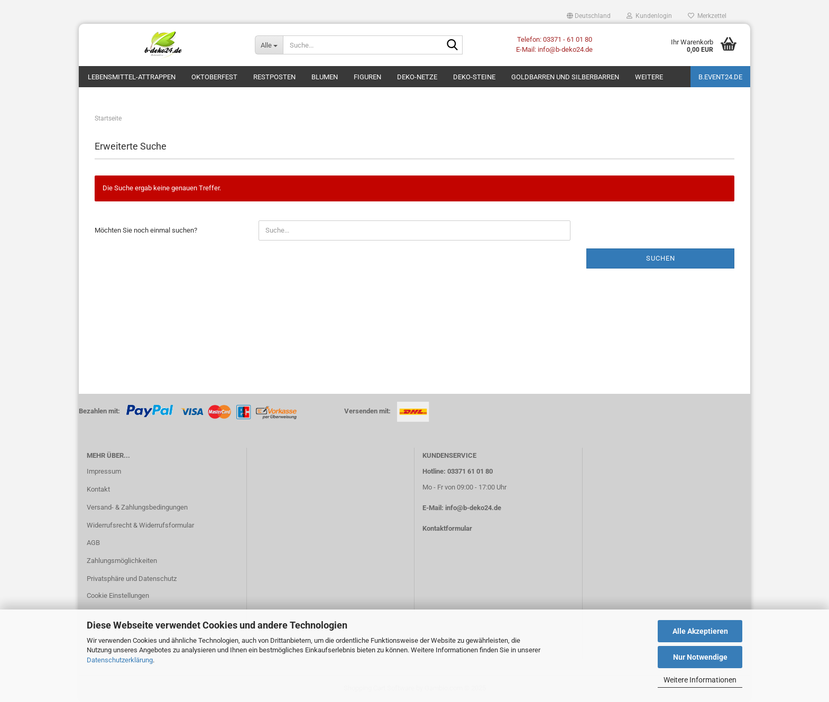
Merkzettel (707, 16)
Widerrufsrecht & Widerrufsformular (140, 525)
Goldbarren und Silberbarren (565, 77)
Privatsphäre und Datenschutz (132, 579)
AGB (93, 543)
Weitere (649, 77)
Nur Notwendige (700, 657)
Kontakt (98, 489)
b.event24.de (720, 77)
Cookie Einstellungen (118, 595)
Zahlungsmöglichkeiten (122, 561)
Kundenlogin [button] (649, 16)
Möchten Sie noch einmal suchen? (146, 230)
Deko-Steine (474, 77)
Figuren (367, 77)
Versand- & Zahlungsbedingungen (137, 507)
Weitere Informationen (700, 680)
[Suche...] (269, 44)
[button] (589, 16)
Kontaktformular (447, 528)
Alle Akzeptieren (700, 631)
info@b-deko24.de (473, 508)
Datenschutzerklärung (120, 660)
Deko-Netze (417, 77)
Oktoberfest (214, 77)
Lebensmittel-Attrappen (132, 77)
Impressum (104, 471)
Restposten (274, 77)
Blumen (324, 77)
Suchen (660, 258)
